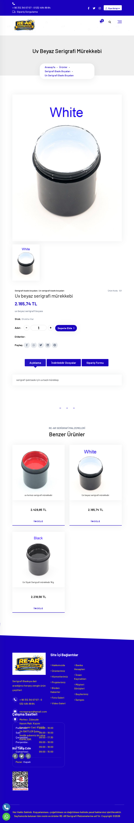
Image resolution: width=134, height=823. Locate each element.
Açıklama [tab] (35, 362)
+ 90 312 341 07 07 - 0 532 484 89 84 (31, 7)
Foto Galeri (57, 696)
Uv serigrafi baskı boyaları (60, 75)
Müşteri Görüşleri (79, 685)
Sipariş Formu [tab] (95, 362)
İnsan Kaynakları (80, 676)
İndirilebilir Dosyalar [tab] (63, 362)
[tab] (26, 262)
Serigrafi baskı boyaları (58, 71)
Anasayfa (50, 67)
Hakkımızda (57, 664)
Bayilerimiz (81, 693)
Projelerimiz (57, 681)
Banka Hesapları (79, 666)
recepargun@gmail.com (29, 711)
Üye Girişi (112, 8)
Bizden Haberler (55, 689)
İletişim (79, 699)
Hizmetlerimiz (59, 675)
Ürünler (64, 67)
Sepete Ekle (66, 327)
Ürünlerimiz (57, 670)
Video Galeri (57, 702)
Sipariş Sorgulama (27, 11)
